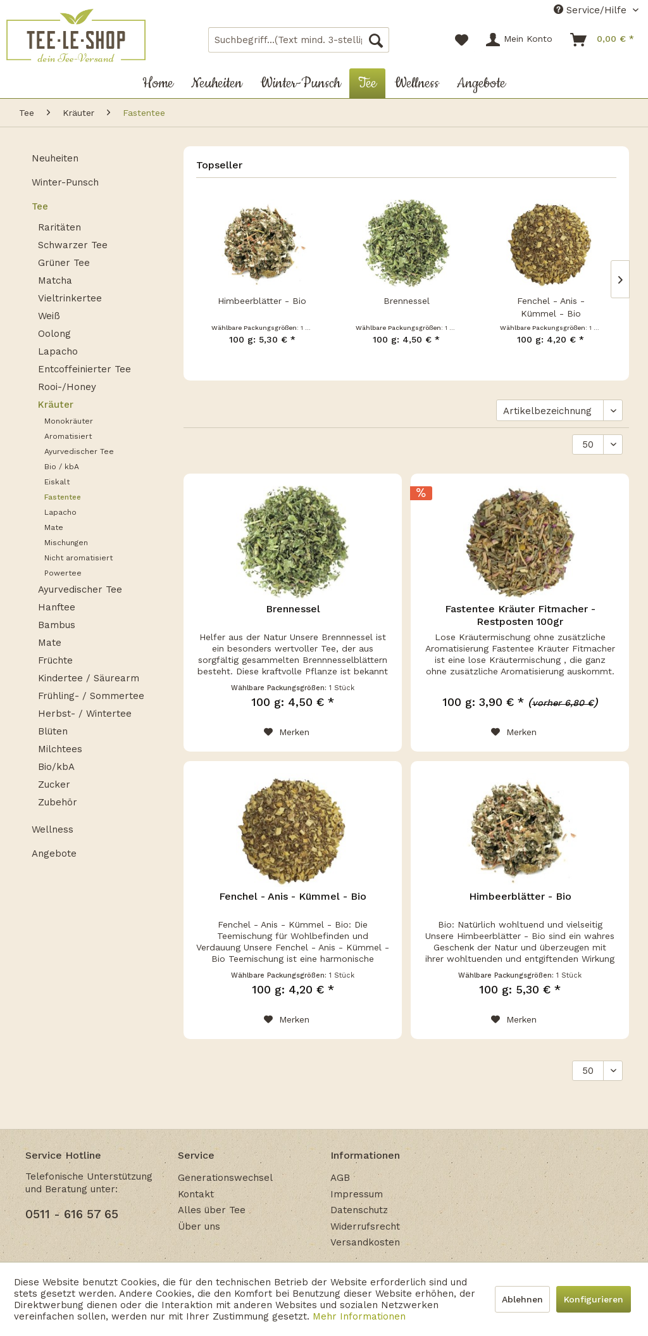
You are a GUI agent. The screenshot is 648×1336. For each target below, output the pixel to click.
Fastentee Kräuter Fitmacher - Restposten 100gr (520, 615)
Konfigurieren (593, 1299)
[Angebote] (481, 83)
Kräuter (55, 404)
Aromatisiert (68, 436)
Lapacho (58, 351)
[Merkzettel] (462, 40)
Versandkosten (365, 1242)
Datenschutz (359, 1210)
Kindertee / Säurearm (88, 678)
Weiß (49, 316)
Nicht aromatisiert (78, 557)
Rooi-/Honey (67, 387)
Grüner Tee (64, 262)
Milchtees (60, 749)
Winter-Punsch (65, 182)
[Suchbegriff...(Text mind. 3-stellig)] (299, 40)
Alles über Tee (212, 1210)
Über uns (199, 1226)
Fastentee (62, 497)
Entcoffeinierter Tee (84, 369)
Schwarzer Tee (73, 245)
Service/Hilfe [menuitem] (592, 10)
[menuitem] (299, 40)
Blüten (53, 731)
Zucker (54, 784)
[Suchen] (376, 40)
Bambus (56, 625)
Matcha (55, 280)
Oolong (54, 333)
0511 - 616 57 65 (71, 1214)
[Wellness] (416, 83)
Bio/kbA (56, 766)
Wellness (52, 829)
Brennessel (406, 301)
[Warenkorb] (602, 40)
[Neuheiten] (216, 83)
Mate (53, 527)
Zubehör (57, 802)
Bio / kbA (61, 466)
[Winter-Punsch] (300, 83)
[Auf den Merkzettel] (286, 732)
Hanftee (56, 607)
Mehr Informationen (359, 1316)
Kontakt (196, 1194)
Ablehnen (522, 1299)
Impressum (356, 1194)
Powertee (63, 573)
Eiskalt (57, 481)
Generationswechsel (225, 1177)
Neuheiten (55, 158)
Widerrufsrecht (365, 1226)
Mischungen (66, 542)
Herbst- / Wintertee (85, 713)
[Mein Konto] (520, 40)
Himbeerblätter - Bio (262, 301)
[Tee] (367, 83)
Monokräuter (68, 421)
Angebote (54, 853)
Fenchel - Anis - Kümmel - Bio (551, 307)
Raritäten (59, 227)
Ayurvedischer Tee (79, 451)
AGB (340, 1177)
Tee (40, 206)
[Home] (158, 83)
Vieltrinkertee (70, 298)
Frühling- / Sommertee (91, 696)
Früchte (55, 660)
